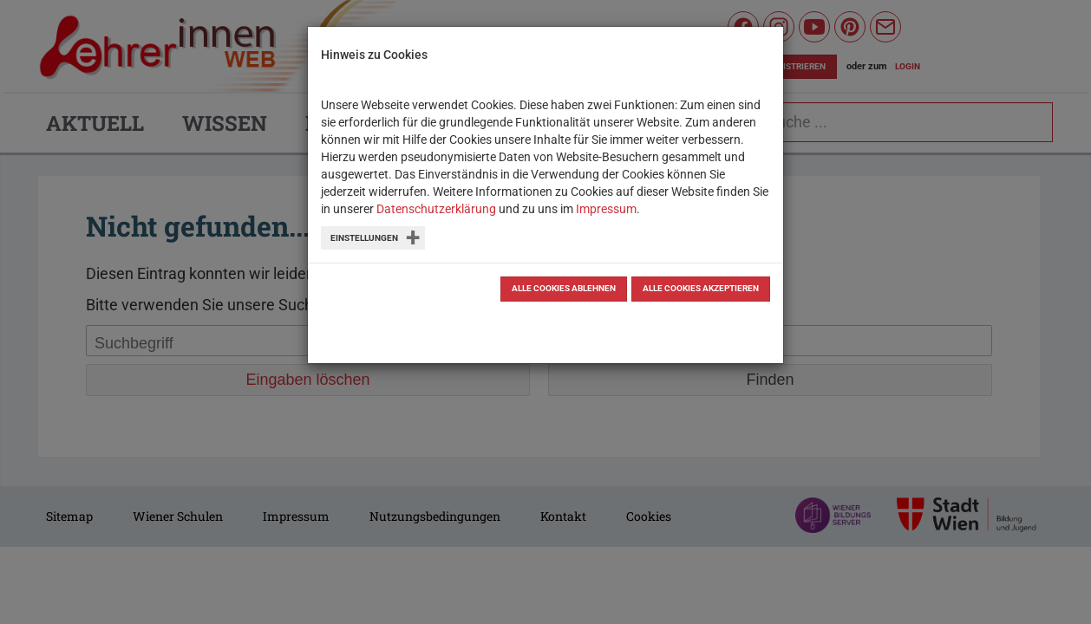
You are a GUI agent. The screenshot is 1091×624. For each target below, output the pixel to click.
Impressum (606, 209)
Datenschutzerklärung (436, 209)
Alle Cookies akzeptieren (701, 288)
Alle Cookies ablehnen (564, 288)
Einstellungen (364, 238)
